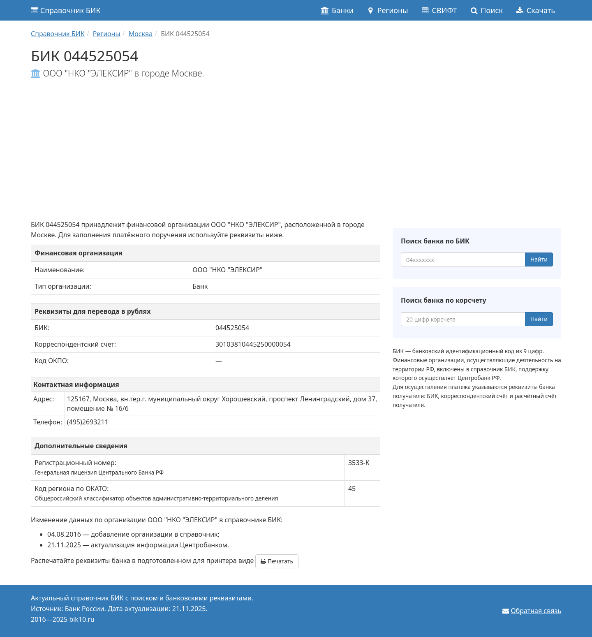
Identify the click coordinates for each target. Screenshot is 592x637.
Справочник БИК (66, 10)
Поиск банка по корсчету (443, 300)
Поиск (486, 10)
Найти (539, 259)
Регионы (387, 10)
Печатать (277, 561)
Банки (337, 10)
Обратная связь (536, 610)
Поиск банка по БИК (435, 241)
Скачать (535, 10)
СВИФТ (439, 10)
